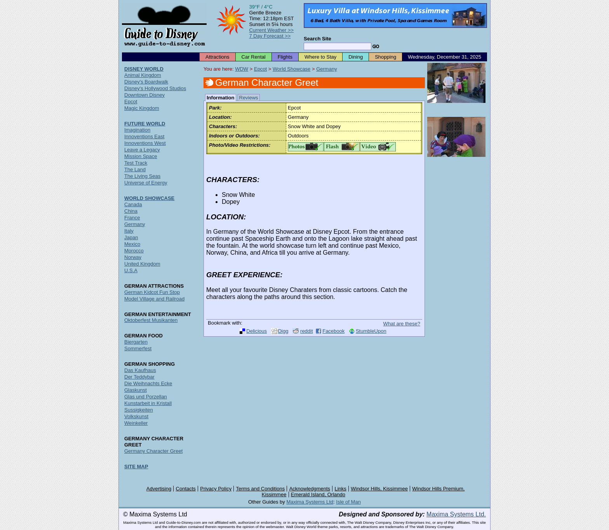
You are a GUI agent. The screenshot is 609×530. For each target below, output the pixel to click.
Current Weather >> (271, 30)
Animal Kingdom (142, 75)
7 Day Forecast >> (270, 36)
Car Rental (254, 57)
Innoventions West (145, 143)
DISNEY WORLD (144, 69)
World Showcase (291, 69)
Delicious (256, 331)
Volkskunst (136, 416)
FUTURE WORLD (144, 124)
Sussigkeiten (138, 410)
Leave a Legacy (142, 150)
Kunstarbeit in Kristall (148, 403)
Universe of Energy (145, 183)
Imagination (137, 130)
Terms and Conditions (260, 489)
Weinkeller (136, 423)
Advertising (158, 489)
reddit (306, 331)
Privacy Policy (215, 489)
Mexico (132, 244)
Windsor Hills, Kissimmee (379, 489)
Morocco (134, 251)
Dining (355, 57)
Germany (326, 69)
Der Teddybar (139, 377)
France (132, 218)
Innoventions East (144, 136)
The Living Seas (142, 176)
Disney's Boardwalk (146, 82)
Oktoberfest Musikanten (150, 320)
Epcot (260, 69)
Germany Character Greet (153, 451)
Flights (285, 57)
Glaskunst (135, 390)
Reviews (248, 98)
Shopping (385, 57)
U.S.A (130, 270)
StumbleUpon (371, 331)
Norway (132, 257)
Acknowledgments (310, 489)
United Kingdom (142, 264)
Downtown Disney (144, 95)
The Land (135, 169)
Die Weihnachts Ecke (148, 383)
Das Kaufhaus (140, 370)
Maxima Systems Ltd (309, 502)
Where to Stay (320, 57)
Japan (131, 237)
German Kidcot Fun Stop (152, 292)
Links (340, 489)
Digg (283, 331)
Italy (129, 231)
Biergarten (136, 342)
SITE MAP (136, 466)
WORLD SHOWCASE (149, 198)
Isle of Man (348, 502)
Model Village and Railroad (154, 299)
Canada (133, 204)
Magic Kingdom (141, 108)
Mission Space (140, 156)
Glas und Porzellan (145, 397)
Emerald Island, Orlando (318, 494)
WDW (241, 69)
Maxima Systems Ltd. (456, 514)
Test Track (135, 163)
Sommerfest (137, 348)
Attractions (217, 57)
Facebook (333, 331)
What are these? (401, 324)
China (130, 211)
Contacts (186, 489)
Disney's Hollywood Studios (155, 88)
